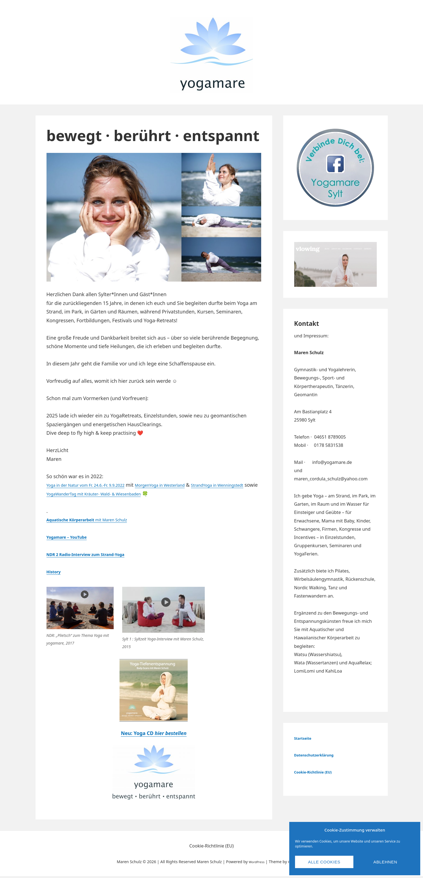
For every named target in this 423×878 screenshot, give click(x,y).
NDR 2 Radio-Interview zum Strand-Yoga (96, 554)
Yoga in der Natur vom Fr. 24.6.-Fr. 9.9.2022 (96, 484)
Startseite (305, 738)
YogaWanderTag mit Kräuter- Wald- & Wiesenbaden (154, 493)
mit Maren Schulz (98, 519)
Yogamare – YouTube (72, 536)
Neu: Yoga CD (153, 734)
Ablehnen (385, 862)
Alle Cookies (324, 862)
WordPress (254, 863)
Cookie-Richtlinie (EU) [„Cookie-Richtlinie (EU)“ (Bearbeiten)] (318, 772)
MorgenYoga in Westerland (187, 484)
